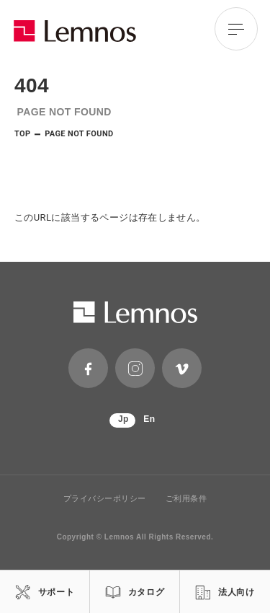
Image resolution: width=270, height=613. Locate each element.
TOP (22, 133)
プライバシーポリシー (105, 498)
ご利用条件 (186, 498)
